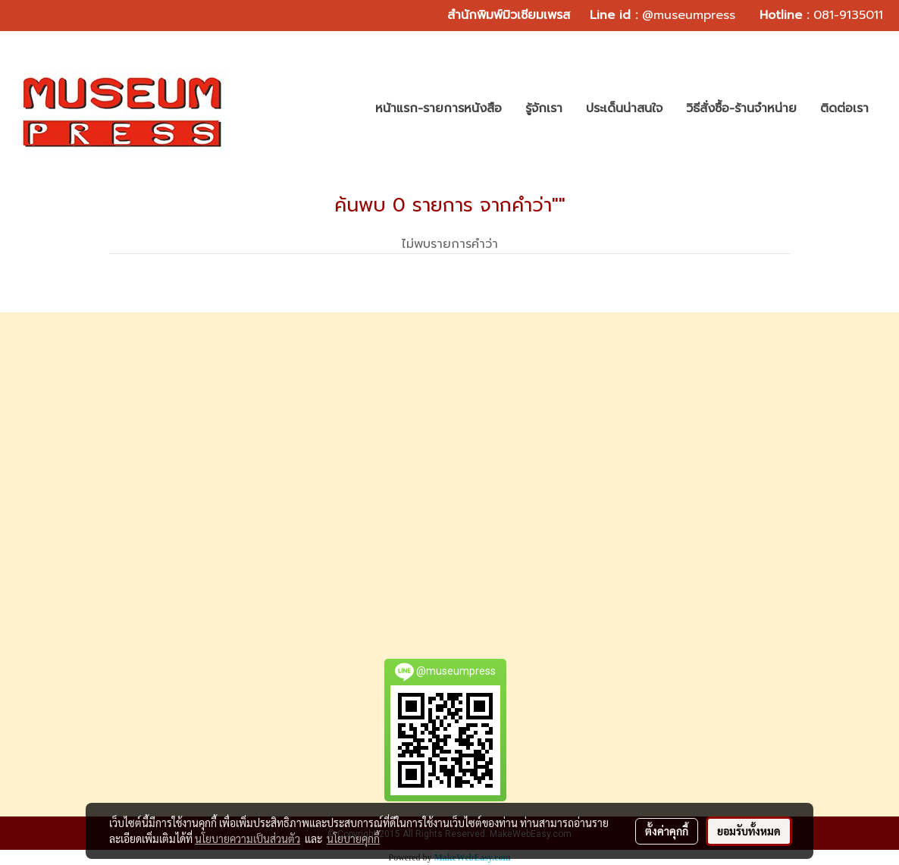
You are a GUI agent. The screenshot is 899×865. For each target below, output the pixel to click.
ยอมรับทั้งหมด (749, 831)
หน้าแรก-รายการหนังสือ (438, 108)
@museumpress (688, 15)
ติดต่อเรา (844, 108)
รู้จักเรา (543, 108)
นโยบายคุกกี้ (353, 838)
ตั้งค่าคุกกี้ (666, 831)
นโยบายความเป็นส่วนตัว (247, 838)
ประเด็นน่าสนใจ (624, 108)
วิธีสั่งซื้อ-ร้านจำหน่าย (741, 108)
